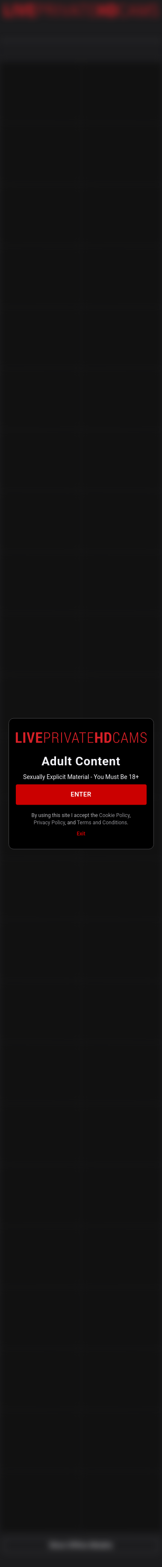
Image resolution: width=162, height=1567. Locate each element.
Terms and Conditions (102, 823)
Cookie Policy (114, 815)
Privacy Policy (49, 823)
